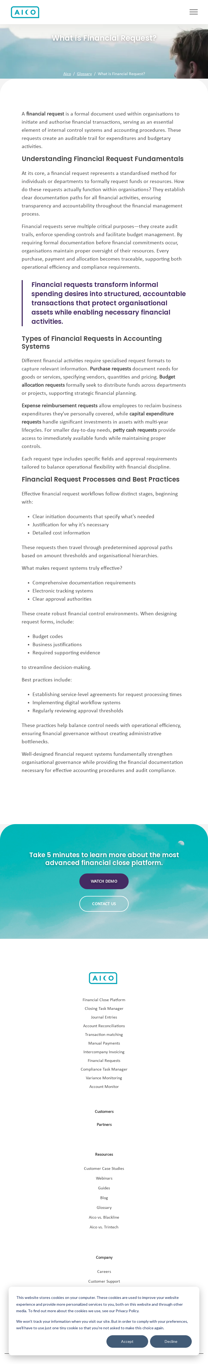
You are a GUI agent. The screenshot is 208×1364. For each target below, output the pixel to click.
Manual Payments (104, 1043)
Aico (67, 74)
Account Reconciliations (104, 1026)
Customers (104, 1112)
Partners (104, 1125)
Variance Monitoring (104, 1078)
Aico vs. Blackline (104, 1217)
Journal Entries (104, 1017)
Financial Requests (104, 1061)
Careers (104, 1272)
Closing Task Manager (104, 1009)
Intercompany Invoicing (104, 1052)
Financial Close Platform (104, 1000)
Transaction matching (104, 1035)
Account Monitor (104, 1087)
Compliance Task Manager (104, 1069)
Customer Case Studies (104, 1169)
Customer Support (104, 1281)
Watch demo (104, 881)
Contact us (104, 904)
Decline (171, 1341)
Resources (104, 1154)
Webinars (104, 1178)
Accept (127, 1341)
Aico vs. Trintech (104, 1227)
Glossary (84, 74)
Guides (104, 1188)
